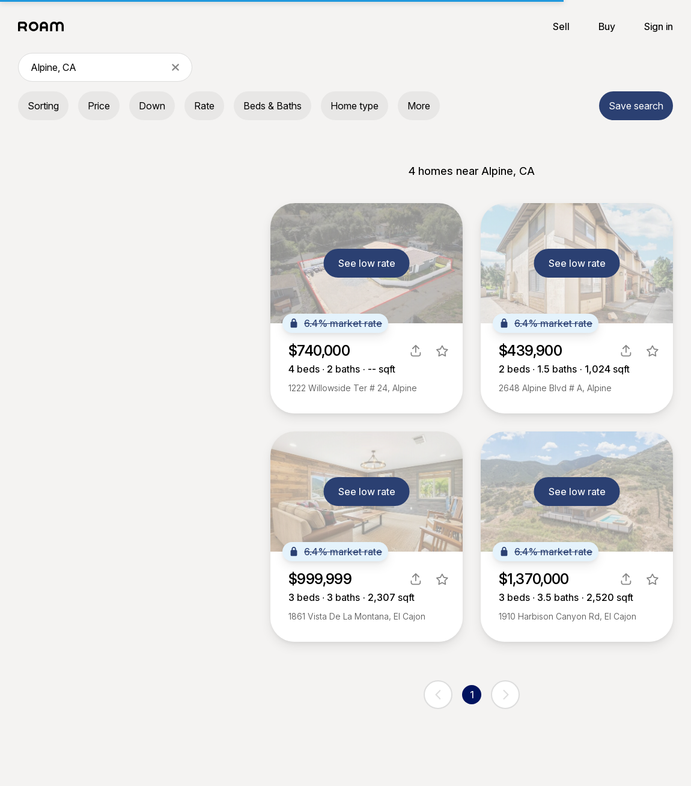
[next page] (505, 694)
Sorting (43, 106)
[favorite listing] (442, 351)
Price (99, 106)
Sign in (658, 26)
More (418, 106)
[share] (416, 351)
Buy (606, 26)
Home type (354, 106)
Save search (636, 106)
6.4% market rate (335, 323)
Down (152, 106)
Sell (561, 26)
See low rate (366, 263)
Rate (204, 106)
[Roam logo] (44, 26)
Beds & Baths (272, 106)
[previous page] (438, 694)
